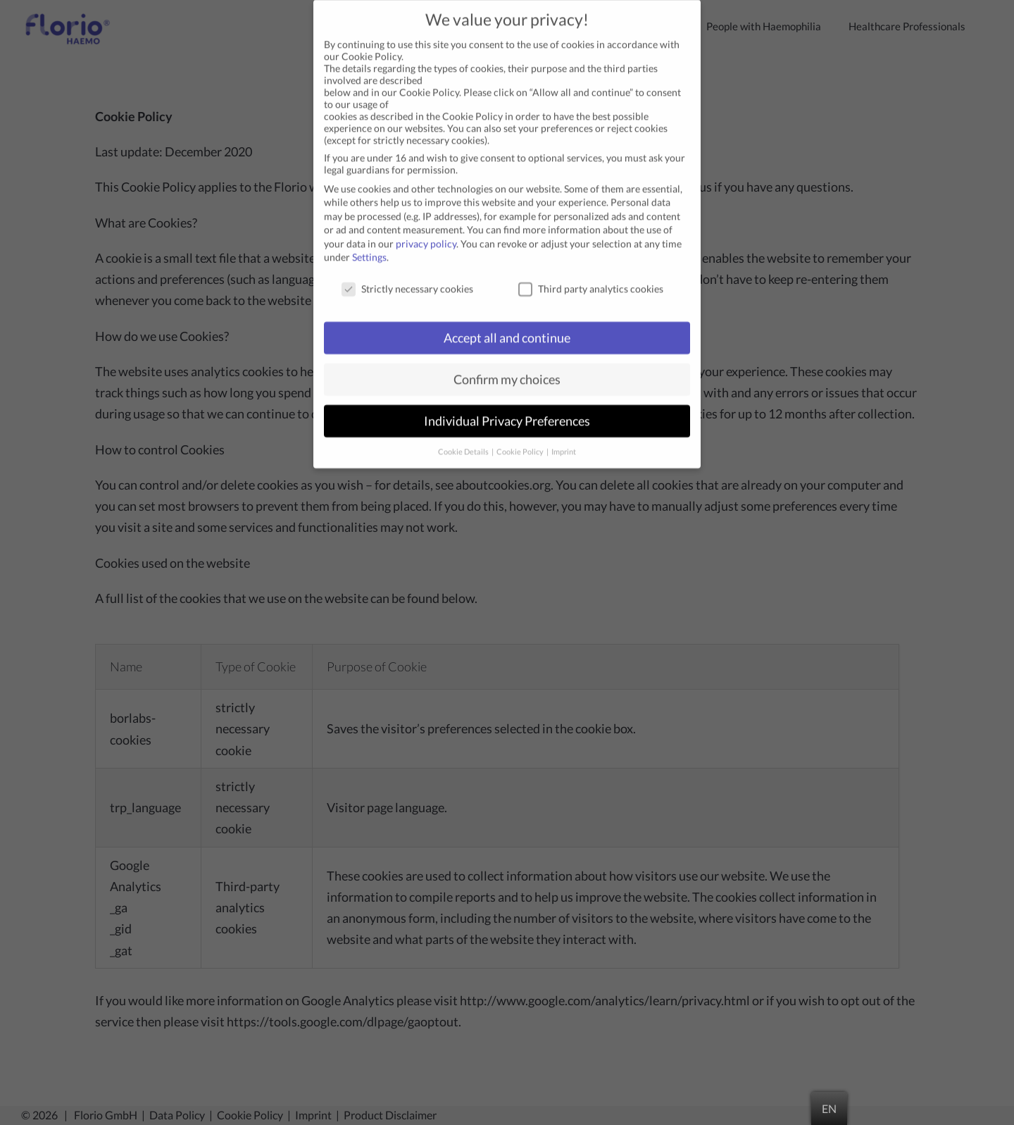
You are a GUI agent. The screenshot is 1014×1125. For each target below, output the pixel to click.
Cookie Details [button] (464, 437)
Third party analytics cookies (590, 275)
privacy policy (426, 230)
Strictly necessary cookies (407, 275)
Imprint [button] (563, 437)
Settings (369, 243)
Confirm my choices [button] (507, 366)
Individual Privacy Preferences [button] (507, 407)
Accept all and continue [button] (507, 324)
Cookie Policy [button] (520, 437)
